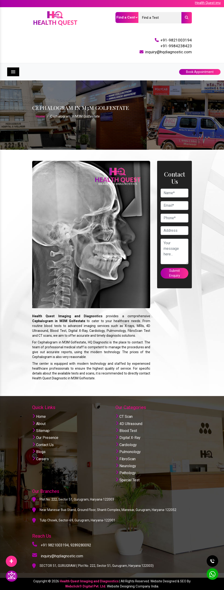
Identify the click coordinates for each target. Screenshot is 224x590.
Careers (40, 459)
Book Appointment (200, 72)
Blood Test (126, 430)
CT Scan (124, 416)
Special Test (127, 480)
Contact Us (43, 445)
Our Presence (45, 437)
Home (40, 116)
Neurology (125, 466)
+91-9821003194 (176, 40)
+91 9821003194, (55, 545)
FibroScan (125, 459)
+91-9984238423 (176, 46)
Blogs (39, 452)
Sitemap (41, 430)
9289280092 (80, 545)
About (39, 424)
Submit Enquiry (174, 273)
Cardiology (126, 445)
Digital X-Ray (127, 437)
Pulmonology (128, 452)
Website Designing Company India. (133, 586)
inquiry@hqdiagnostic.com (168, 52)
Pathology (125, 473)
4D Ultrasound (128, 424)
